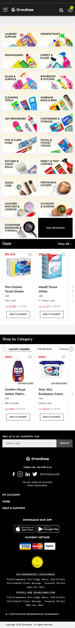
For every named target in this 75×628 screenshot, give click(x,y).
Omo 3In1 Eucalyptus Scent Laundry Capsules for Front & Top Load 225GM (51, 392)
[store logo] (22, 9)
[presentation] (71, 348)
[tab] (21, 349)
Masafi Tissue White (48, 289)
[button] (29, 254)
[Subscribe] (64, 443)
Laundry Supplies (19, 349)
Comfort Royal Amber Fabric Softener (15, 392)
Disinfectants (44, 349)
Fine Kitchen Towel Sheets (14, 289)
